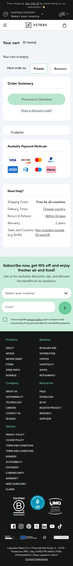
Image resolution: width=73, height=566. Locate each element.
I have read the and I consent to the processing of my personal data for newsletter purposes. (41, 321)
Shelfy (10, 348)
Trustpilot (17, 132)
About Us (11, 391)
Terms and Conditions (19, 445)
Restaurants (47, 375)
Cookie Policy (15, 440)
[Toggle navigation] (5, 25)
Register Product (51, 407)
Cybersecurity (15, 472)
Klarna (10, 489)
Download (46, 396)
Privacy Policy (15, 434)
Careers (11, 407)
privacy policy (34, 319)
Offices (44, 358)
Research (45, 413)
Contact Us (13, 413)
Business (60, 68)
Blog (43, 402)
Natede (10, 353)
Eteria (9, 364)
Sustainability (14, 396)
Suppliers (45, 418)
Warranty (12, 478)
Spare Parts (13, 369)
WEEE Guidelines (16, 483)
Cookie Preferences (36, 559)
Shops (43, 369)
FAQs (43, 391)
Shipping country (23, 12)
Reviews (11, 418)
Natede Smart (14, 358)
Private (39, 68)
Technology (14, 402)
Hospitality (47, 364)
